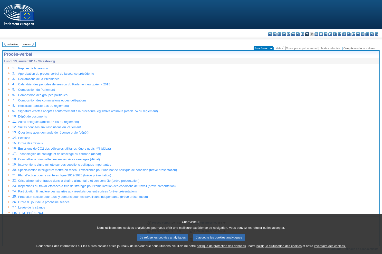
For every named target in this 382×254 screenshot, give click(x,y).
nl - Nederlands (344, 34)
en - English (302, 34)
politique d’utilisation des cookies (279, 250)
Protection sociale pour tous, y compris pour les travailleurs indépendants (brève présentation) (83, 197)
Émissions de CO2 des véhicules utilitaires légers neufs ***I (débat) (64, 148)
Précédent (13, 44)
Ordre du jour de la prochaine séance (43, 202)
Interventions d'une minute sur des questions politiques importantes (64, 164)
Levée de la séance (31, 207)
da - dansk (284, 34)
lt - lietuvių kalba (330, 34)
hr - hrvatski (316, 34)
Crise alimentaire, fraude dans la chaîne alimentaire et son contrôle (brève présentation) (78, 180)
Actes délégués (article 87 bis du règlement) (48, 122)
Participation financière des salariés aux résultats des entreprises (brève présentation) (77, 191)
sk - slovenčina (362, 34)
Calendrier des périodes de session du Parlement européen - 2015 (64, 84)
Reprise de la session (33, 68)
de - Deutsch (288, 34)
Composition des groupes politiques (42, 95)
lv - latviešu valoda (325, 34)
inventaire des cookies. (330, 250)
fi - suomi (372, 34)
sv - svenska (376, 34)
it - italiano (321, 34)
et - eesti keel (293, 34)
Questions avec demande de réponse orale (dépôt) (53, 132)
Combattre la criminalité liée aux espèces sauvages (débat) (59, 159)
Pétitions (24, 138)
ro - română (358, 34)
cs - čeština (279, 34)
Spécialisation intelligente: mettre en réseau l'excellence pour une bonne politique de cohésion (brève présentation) (97, 170)
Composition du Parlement (36, 89)
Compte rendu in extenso (360, 48)
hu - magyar (335, 34)
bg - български (270, 34)
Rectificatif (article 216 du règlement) (43, 106)
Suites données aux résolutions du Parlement (49, 127)
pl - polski (349, 34)
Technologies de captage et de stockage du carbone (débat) (59, 154)
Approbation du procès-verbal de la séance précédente (56, 73)
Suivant (27, 44)
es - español (275, 34)
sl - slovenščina (367, 34)
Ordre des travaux (30, 143)
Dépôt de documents (32, 116)
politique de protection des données (221, 250)
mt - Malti (339, 34)
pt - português (353, 34)
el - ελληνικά (298, 34)
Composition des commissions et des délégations (52, 100)
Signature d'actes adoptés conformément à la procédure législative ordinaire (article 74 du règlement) (88, 111)
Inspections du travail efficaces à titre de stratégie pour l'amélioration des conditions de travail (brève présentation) (97, 186)
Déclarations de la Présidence (38, 79)
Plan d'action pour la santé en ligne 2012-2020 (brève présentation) (64, 175)
